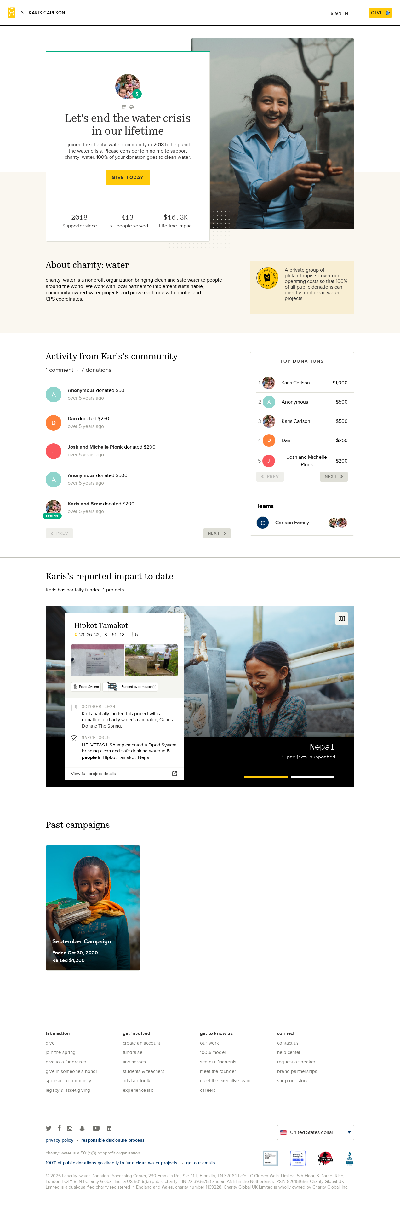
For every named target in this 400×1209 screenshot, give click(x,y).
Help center (288, 1052)
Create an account (141, 1042)
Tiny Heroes (134, 1061)
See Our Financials (218, 1061)
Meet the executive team (225, 1080)
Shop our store (292, 1080)
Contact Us (288, 1042)
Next (217, 533)
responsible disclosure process (113, 1140)
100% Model (213, 1052)
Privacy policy (59, 1140)
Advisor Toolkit (138, 1080)
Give (50, 1042)
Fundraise (132, 1052)
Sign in (339, 13)
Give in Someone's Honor (72, 1071)
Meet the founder (218, 1071)
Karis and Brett (85, 503)
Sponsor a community (68, 1080)
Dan (72, 418)
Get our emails (200, 1163)
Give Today (128, 177)
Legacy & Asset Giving (68, 1090)
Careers (207, 1090)
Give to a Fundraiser (66, 1061)
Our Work (209, 1042)
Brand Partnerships (297, 1071)
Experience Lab (138, 1090)
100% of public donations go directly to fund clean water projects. (112, 1163)
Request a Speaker (296, 1061)
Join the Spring (61, 1052)
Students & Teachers (143, 1071)
